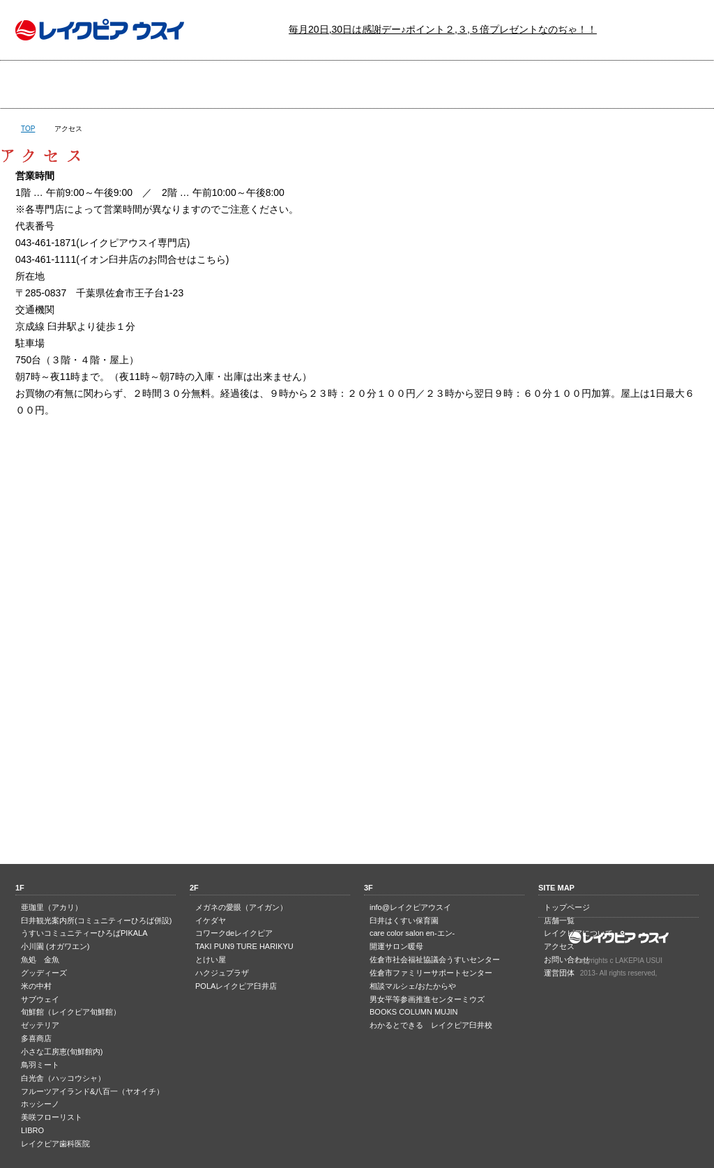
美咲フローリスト (51, 1117)
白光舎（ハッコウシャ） (63, 1078)
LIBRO (32, 1130)
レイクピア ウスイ (99, 29)
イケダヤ (210, 920)
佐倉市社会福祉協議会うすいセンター (435, 959)
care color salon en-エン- (412, 933)
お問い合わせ (640, 84)
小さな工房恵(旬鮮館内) (61, 1051)
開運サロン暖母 (396, 946)
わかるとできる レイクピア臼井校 (431, 1025)
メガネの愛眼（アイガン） (241, 907)
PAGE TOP (357, 808)
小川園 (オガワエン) (55, 946)
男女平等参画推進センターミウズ (427, 999)
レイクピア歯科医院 (55, 1143)
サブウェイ (40, 999)
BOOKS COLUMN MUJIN (414, 1012)
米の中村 (36, 986)
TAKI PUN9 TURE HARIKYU (244, 946)
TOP (28, 128)
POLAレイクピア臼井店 (236, 986)
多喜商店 (36, 1038)
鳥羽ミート (40, 1065)
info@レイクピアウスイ (410, 907)
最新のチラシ (299, 84)
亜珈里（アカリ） (51, 907)
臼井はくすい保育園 (404, 920)
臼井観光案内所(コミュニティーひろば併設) (96, 920)
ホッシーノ (40, 1104)
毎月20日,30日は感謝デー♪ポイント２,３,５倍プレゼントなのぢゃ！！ (443, 29)
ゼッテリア (40, 1025)
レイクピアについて (413, 84)
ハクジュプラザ (222, 973)
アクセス (527, 84)
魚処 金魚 (40, 959)
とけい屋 (210, 959)
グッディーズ (44, 973)
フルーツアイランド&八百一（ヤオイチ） (92, 1091)
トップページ (72, 84)
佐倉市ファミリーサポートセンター (431, 973)
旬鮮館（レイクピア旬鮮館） (71, 1012)
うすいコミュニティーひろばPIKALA (84, 933)
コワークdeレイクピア (234, 933)
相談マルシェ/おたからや (413, 986)
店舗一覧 (186, 84)
